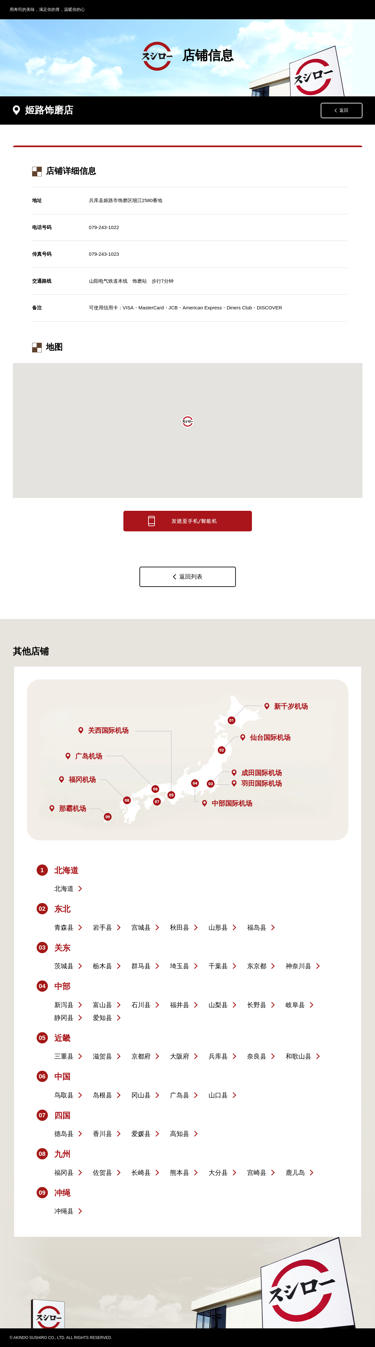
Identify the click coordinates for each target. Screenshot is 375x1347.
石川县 (141, 1004)
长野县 (256, 1004)
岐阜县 (295, 1004)
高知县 (179, 1133)
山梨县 (218, 1004)
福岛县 (256, 927)
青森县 (64, 927)
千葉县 (218, 966)
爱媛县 (141, 1133)
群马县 (141, 966)
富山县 (102, 1004)
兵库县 (218, 1056)
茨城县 (64, 966)
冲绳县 (64, 1211)
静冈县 (64, 1017)
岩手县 (102, 927)
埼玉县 (179, 966)
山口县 (218, 1095)
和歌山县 (298, 1056)
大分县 (218, 1172)
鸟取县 (64, 1095)
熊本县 (179, 1172)
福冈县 (64, 1172)
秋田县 (179, 927)
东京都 (256, 966)
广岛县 (179, 1095)
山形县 (218, 927)
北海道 (64, 888)
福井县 (179, 1004)
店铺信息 (188, 56)
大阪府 (179, 1056)
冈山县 (141, 1095)
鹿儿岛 (295, 1172)
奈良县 (256, 1056)
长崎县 (141, 1172)
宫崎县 (256, 1172)
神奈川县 (298, 966)
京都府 (141, 1056)
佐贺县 (102, 1172)
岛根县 (102, 1095)
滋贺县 (102, 1056)
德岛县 (64, 1133)
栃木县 (102, 966)
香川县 (102, 1133)
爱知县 (102, 1017)
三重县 (64, 1056)
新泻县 (64, 1004)
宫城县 (141, 927)
